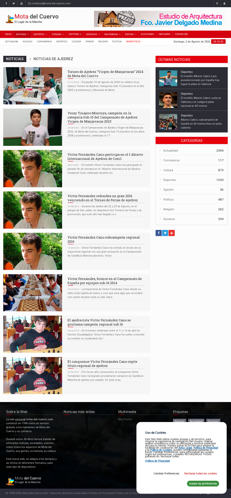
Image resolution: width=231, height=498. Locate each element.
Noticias (21, 34)
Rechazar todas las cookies (200, 473)
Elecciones (147, 34)
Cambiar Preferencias (166, 473)
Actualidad (11, 41)
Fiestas (129, 34)
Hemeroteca (133, 41)
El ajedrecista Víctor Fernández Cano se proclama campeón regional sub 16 (32, 334)
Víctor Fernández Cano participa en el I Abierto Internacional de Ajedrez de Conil (32, 168)
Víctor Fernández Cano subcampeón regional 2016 (32, 251)
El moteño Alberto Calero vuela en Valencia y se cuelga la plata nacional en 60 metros (201, 102)
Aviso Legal (185, 447)
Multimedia (111, 34)
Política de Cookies (127, 493)
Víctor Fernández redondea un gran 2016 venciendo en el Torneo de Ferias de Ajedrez (32, 209)
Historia (75, 34)
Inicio (8, 34)
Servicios (91, 34)
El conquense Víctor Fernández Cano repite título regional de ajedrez (32, 375)
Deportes (38, 34)
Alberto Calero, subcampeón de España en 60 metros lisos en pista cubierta (201, 123)
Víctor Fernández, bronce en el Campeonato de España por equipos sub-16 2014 (32, 292)
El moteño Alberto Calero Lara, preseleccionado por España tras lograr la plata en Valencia (200, 80)
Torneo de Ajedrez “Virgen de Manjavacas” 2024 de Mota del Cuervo (32, 85)
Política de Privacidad (101, 493)
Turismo (57, 34)
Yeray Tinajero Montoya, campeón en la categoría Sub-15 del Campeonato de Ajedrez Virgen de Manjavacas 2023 (32, 127)
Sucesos (27, 41)
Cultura (76, 41)
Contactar (181, 34)
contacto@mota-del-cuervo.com (49, 3)
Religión (103, 41)
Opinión (89, 41)
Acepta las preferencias (203, 483)
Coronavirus (44, 41)
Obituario (164, 34)
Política (116, 41)
